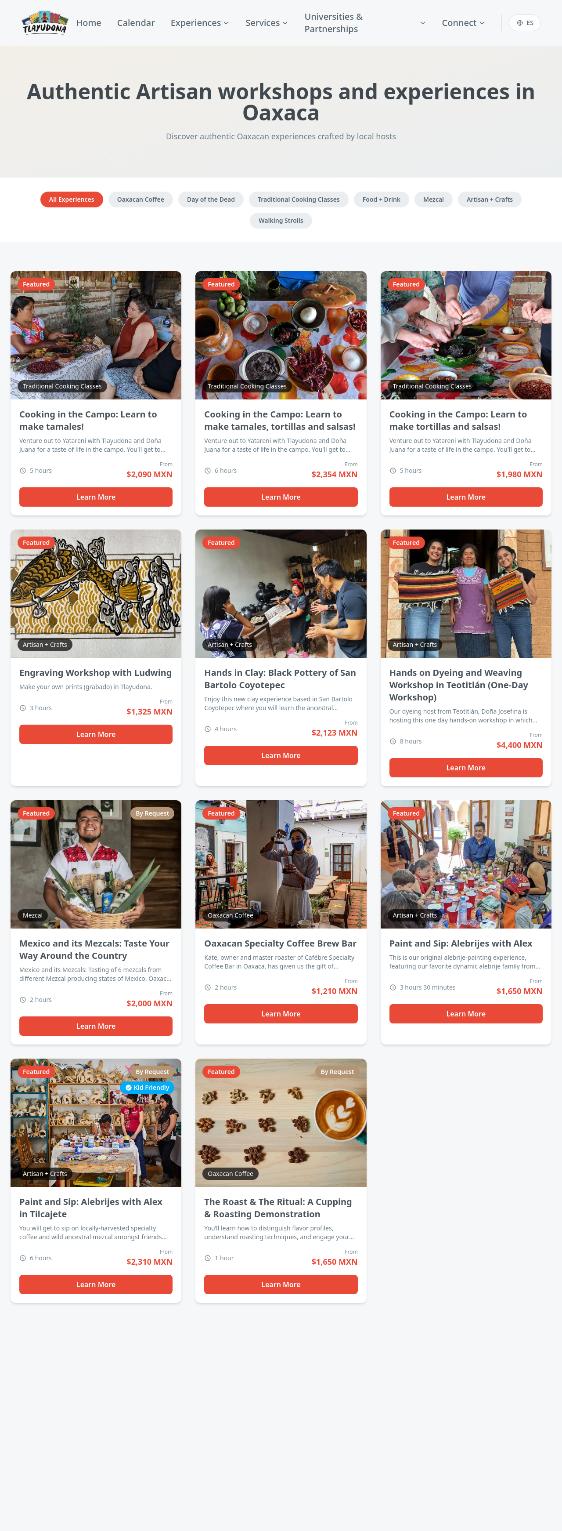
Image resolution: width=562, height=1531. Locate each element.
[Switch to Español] (525, 23)
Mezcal (433, 199)
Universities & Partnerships (365, 23)
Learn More (96, 497)
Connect (464, 23)
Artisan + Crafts (490, 199)
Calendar (136, 23)
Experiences (200, 23)
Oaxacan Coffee (140, 199)
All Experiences (71, 199)
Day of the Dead (211, 199)
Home (88, 23)
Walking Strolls (281, 220)
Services (266, 23)
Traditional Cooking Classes (299, 199)
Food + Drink (381, 199)
